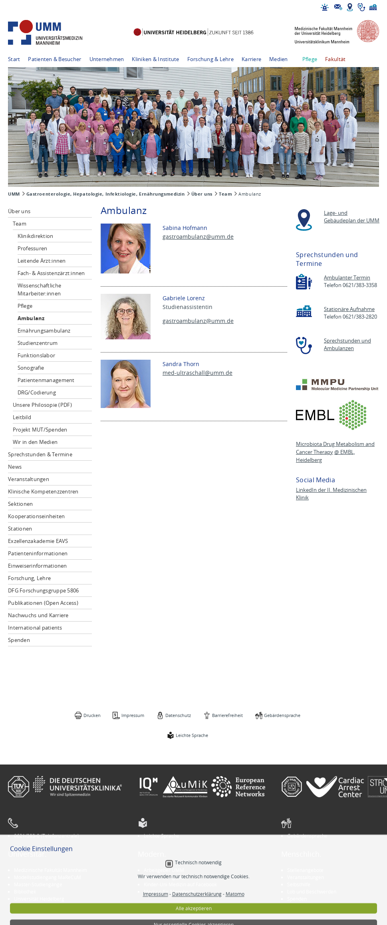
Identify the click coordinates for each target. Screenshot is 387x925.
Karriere (251, 59)
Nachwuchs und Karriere (38, 615)
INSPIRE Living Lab (164, 877)
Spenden (19, 640)
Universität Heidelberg (39, 898)
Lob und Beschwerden (311, 891)
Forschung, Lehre (29, 578)
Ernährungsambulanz (44, 330)
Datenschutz (178, 715)
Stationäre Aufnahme (349, 309)
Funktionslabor (37, 355)
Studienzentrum (38, 343)
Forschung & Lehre (210, 59)
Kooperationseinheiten (36, 516)
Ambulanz (31, 318)
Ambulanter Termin (347, 277)
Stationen (20, 528)
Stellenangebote (305, 870)
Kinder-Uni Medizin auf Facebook (180, 884)
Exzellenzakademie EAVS (38, 541)
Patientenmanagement (46, 380)
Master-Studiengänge (38, 884)
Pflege (310, 59)
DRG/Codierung (37, 392)
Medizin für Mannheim (169, 891)
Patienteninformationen (38, 553)
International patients (35, 627)
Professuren (33, 248)
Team (225, 194)
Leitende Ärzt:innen (42, 260)
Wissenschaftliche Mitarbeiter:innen (39, 289)
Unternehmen (106, 59)
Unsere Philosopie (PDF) (42, 404)
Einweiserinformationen (37, 565)
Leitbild (22, 417)
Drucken (92, 715)
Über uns (201, 194)
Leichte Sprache (192, 735)
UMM (14, 194)
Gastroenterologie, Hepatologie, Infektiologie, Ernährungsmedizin (105, 194)
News (15, 466)
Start (14, 59)
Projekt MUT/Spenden (40, 429)
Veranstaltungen (28, 479)
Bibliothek (25, 891)
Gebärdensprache (282, 715)
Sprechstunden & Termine (40, 454)
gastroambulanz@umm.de (198, 236)
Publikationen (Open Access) (43, 602)
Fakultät (335, 59)
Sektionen (20, 503)
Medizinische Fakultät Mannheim (50, 870)
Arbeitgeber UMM (164, 870)
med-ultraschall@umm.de (197, 372)
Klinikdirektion (36, 236)
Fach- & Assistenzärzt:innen (51, 273)
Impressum (132, 715)
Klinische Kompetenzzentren (43, 491)
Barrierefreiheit (227, 715)
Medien (278, 59)
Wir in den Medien (35, 442)
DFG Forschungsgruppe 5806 (43, 590)
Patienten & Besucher (54, 59)
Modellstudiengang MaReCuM (47, 877)
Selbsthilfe (298, 884)
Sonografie (31, 367)
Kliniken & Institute (155, 59)
